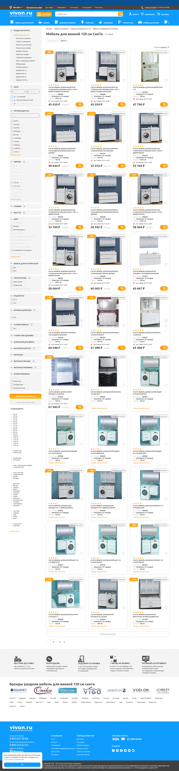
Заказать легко (82, 748)
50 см (15, 418)
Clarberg (89, 702)
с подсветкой (18, 467)
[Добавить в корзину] (80, 105)
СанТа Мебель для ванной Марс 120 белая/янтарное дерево (105, 274)
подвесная (17, 451)
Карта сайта (55, 751)
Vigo (141, 706)
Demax (133, 702)
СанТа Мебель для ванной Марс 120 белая (147, 336)
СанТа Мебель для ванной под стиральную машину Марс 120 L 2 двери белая (63, 213)
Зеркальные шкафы (23, 48)
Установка (74, 7)
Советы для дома (83, 751)
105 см (15, 438)
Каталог (49, 28)
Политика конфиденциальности (63, 748)
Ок (22, 765)
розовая (16, 505)
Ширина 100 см (21, 80)
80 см (15, 429)
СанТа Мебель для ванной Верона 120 (145, 88)
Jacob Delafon (154, 702)
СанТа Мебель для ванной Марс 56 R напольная (105, 564)
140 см (15, 445)
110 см (15, 440)
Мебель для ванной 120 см (82, 28)
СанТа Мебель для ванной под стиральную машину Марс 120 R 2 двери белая (147, 151)
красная (16, 493)
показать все (16, 155)
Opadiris (42, 706)
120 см (15, 441)
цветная (16, 484)
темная (16, 513)
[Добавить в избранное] (81, 80)
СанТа (47, 710)
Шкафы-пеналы (22, 51)
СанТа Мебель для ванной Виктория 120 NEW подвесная (146, 619)
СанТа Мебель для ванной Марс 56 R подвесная (147, 510)
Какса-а (37, 710)
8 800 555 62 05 (20, 745)
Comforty (101, 702)
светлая (16, 511)
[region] (25, 137)
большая (16, 460)
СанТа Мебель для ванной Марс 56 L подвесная (62, 564)
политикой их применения (14, 759)
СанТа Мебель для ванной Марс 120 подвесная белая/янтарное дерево (105, 213)
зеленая (16, 498)
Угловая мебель (22, 67)
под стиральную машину (22, 465)
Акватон (150, 706)
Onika (33, 706)
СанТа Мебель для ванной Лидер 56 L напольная (63, 455)
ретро (15, 476)
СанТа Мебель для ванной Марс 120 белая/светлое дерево (105, 150)
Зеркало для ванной (23, 45)
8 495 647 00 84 (20, 738)
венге (15, 489)
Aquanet (23, 702)
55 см (15, 420)
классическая (18, 473)
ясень (15, 516)
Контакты (99, 7)
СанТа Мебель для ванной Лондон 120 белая (60, 395)
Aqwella (34, 702)
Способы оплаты (83, 755)
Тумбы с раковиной (23, 41)
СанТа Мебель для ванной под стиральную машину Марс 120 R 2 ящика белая (147, 213)
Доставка (49, 7)
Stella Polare (104, 706)
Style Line (117, 706)
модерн (16, 478)
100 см (15, 436)
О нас (53, 739)
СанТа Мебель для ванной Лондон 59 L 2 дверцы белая (61, 510)
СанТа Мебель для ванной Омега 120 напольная (105, 336)
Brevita (56, 702)
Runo (72, 706)
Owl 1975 (54, 706)
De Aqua (122, 702)
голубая (16, 502)
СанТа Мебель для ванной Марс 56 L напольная (147, 564)
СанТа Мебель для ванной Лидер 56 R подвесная (106, 455)
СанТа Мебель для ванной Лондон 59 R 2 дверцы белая (103, 510)
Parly (64, 706)
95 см (15, 434)
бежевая (16, 491)
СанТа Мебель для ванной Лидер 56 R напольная (148, 395)
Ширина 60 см (21, 73)
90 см (15, 432)
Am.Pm (12, 702)
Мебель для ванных (62, 28)
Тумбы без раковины (24, 57)
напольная (17, 452)
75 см (15, 427)
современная (18, 474)
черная (15, 487)
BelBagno (45, 702)
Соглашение (55, 745)
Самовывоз (61, 7)
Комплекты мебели (23, 38)
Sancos (82, 706)
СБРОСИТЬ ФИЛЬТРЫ (25, 403)
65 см (15, 423)
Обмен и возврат (83, 745)
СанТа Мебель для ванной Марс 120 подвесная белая (62, 336)
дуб (14, 515)
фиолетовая (18, 500)
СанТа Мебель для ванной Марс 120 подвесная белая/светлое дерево (62, 151)
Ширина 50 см (21, 70)
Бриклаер (14, 710)
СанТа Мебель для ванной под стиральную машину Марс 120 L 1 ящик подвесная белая (105, 89)
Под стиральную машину (25, 61)
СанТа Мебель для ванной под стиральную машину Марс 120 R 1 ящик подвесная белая (63, 89)
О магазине (86, 7)
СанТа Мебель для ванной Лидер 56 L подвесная (148, 455)
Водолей (25, 710)
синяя (15, 494)
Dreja (142, 702)
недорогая (17, 524)
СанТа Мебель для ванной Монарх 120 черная (102, 395)
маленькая (17, 458)
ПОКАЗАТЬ (26, 396)
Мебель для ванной (21, 35)
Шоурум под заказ (34, 7)
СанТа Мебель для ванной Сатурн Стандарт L (60, 619)
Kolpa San (14, 706)
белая (15, 485)
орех (15, 518)
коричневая (17, 504)
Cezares (79, 702)
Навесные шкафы (22, 54)
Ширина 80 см (21, 77)
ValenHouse (130, 706)
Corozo (112, 702)
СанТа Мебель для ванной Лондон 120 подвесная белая (146, 274)
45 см (15, 416)
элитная (16, 526)
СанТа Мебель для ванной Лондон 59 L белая (102, 619)
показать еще (108, 638)
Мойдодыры (21, 64)
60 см (15, 421)
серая (15, 496)
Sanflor (92, 706)
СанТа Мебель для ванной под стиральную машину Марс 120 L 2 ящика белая (63, 275)
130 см (15, 443)
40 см (15, 414)
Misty (24, 706)
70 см (15, 425)
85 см (15, 431)
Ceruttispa (67, 702)
